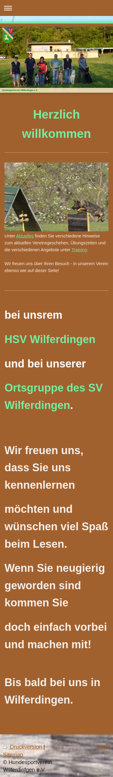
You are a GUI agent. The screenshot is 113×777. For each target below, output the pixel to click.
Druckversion (23, 747)
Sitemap (13, 755)
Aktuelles (24, 236)
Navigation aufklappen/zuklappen (56, 8)
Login (103, 747)
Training (79, 249)
